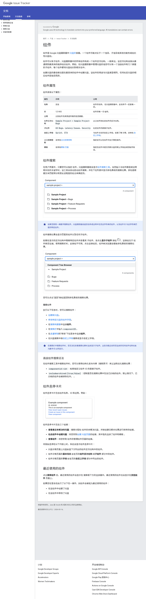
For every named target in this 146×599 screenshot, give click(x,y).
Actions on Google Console (103, 586)
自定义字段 (68, 338)
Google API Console (100, 569)
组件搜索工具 (103, 167)
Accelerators (43, 577)
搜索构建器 (55, 324)
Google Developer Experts (48, 573)
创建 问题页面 (83, 434)
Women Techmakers (46, 581)
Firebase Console (99, 581)
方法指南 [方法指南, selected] (18, 16)
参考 (29, 16)
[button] (17, 19)
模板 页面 (65, 147)
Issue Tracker (16, 3)
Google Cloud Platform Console (105, 573)
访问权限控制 (66, 140)
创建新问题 (53, 315)
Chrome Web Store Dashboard (104, 594)
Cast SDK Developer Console (103, 590)
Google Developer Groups (48, 569)
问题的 (73, 53)
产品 (51, 39)
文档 (5, 11)
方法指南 (73, 39)
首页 (44, 39)
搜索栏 (53, 329)
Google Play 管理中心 (100, 577)
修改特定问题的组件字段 (59, 320)
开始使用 (6, 16)
